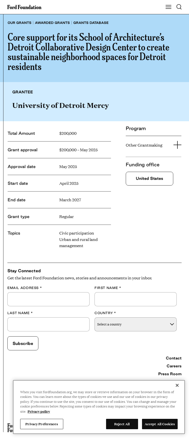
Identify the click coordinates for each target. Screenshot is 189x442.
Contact (174, 358)
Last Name (20, 313)
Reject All (122, 423)
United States (149, 178)
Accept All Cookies (160, 423)
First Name (107, 287)
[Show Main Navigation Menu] (168, 7)
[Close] (177, 385)
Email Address (24, 287)
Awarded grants (52, 22)
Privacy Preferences (41, 423)
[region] (99, 407)
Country (105, 313)
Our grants (20, 22)
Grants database (91, 22)
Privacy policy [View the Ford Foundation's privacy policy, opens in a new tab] (39, 411)
